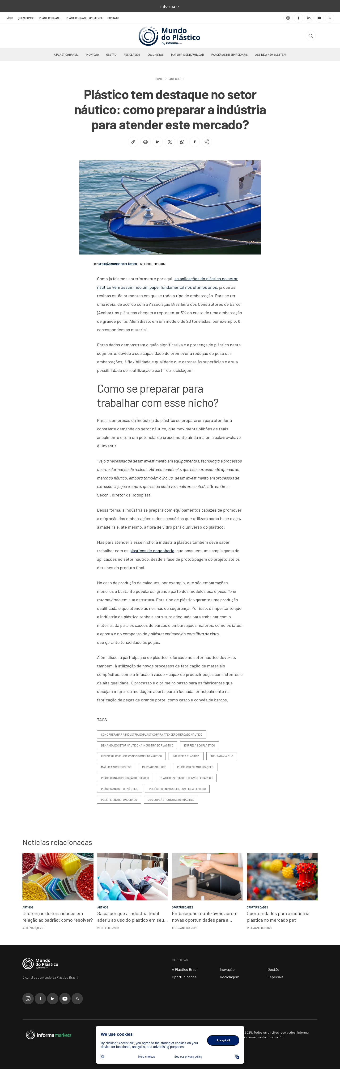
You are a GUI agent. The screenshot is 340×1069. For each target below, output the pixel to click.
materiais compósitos (116, 767)
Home (159, 79)
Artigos (174, 79)
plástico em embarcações (195, 767)
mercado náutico (154, 767)
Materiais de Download (187, 54)
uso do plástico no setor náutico (171, 800)
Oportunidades (184, 977)
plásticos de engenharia (151, 550)
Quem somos (26, 18)
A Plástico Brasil (66, 54)
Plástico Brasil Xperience (84, 18)
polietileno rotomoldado (119, 800)
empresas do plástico (199, 745)
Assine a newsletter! (270, 54)
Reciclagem (132, 54)
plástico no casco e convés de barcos (186, 778)
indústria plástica (186, 756)
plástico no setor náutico (119, 789)
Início (9, 18)
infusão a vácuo (221, 756)
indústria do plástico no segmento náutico (131, 756)
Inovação (92, 54)
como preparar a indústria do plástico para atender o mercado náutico (151, 734)
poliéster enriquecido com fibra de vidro (177, 789)
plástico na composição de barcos (125, 778)
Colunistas (156, 54)
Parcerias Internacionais (229, 54)
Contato (113, 18)
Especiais (276, 977)
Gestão (111, 54)
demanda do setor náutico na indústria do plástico (137, 745)
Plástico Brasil (50, 18)
